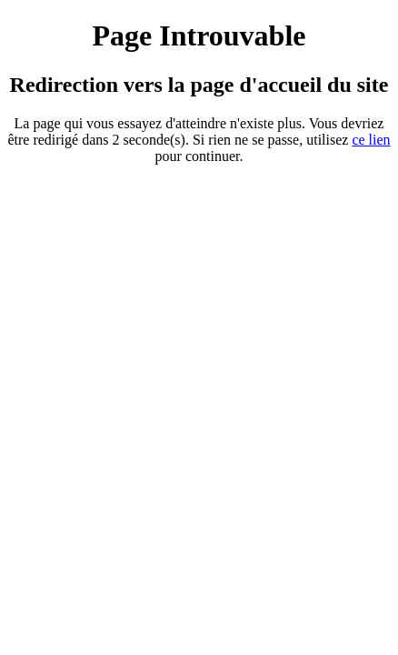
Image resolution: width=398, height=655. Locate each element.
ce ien (371, 139)
